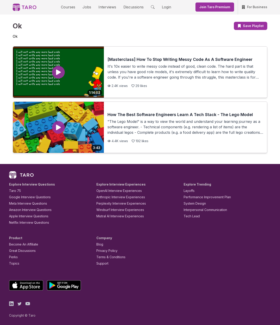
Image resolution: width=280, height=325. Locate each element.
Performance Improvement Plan (204, 197)
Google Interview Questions (27, 197)
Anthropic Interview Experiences (117, 197)
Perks (12, 257)
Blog (99, 244)
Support (101, 263)
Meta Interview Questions (25, 203)
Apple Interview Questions (26, 216)
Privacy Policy (105, 250)
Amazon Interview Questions (27, 209)
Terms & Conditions (109, 257)
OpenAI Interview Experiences (116, 190)
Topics (13, 263)
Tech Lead (190, 216)
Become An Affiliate (22, 244)
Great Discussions (20, 250)
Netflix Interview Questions (27, 222)
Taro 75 (14, 190)
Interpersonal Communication (203, 209)
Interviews (106, 7)
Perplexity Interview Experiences (117, 203)
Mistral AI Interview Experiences (117, 216)
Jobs (88, 7)
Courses (72, 7)
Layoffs (188, 190)
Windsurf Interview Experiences (117, 209)
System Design (193, 203)
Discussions (130, 7)
